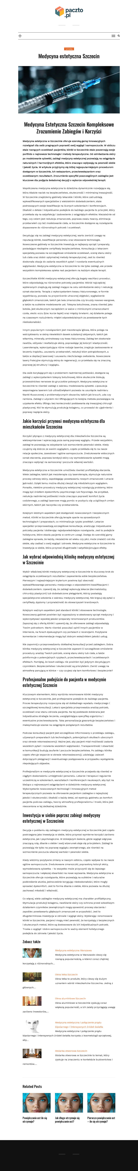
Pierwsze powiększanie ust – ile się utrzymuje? (101, 1119)
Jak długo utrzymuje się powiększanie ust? (67, 1119)
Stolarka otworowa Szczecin (71, 1050)
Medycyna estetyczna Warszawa (73, 950)
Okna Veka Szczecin (66, 974)
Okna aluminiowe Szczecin (70, 998)
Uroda (69, 49)
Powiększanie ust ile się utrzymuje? (35, 1119)
